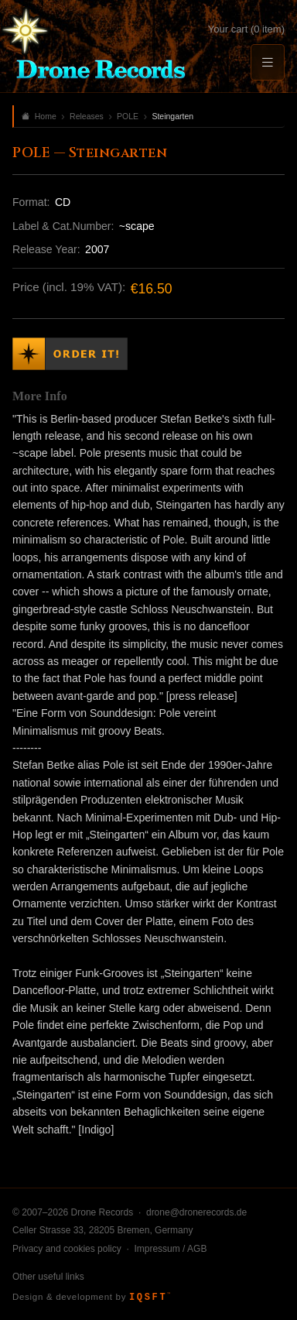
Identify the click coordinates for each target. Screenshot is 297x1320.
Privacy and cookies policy (66, 1248)
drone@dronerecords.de (196, 1212)
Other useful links (48, 1276)
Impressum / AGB (170, 1248)
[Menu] (268, 62)
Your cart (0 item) (246, 29)
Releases (87, 116)
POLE (127, 116)
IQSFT (149, 1297)
